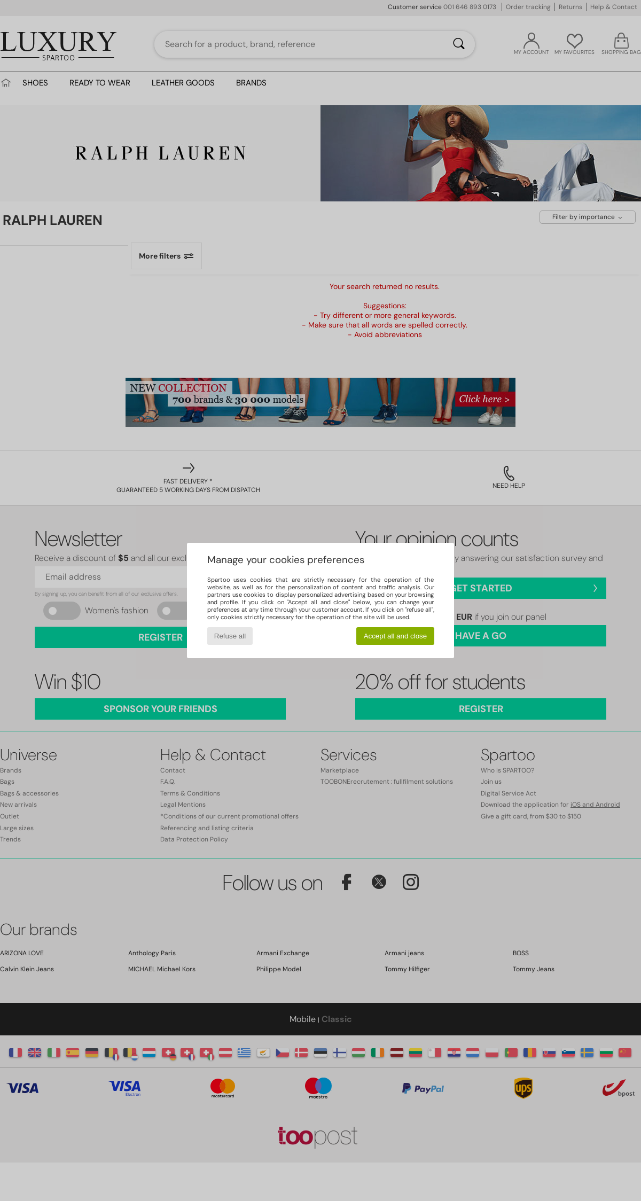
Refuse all (230, 636)
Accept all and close (395, 636)
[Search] (459, 44)
